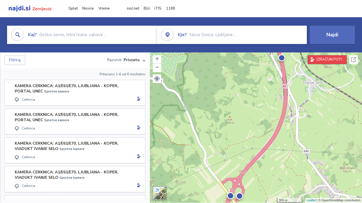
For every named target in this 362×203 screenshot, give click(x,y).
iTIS (157, 8)
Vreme (104, 8)
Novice (88, 8)
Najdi (332, 34)
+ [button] (157, 59)
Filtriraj (15, 60)
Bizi (147, 8)
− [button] (157, 68)
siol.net (133, 8)
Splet (73, 8)
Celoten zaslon (353, 59)
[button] (157, 78)
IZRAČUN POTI (329, 59)
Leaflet (311, 200)
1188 (170, 8)
